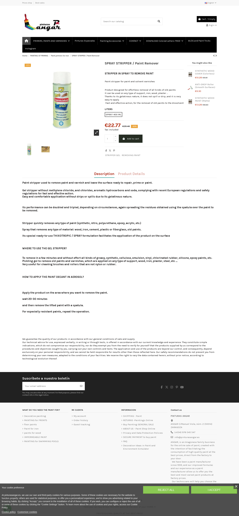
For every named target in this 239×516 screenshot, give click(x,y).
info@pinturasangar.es (187, 437)
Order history (81, 420)
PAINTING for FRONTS (35, 420)
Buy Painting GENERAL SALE (138, 424)
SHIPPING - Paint (132, 416)
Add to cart (130, 138)
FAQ (125, 441)
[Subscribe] (81, 386)
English (211, 3)
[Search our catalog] (158, 21)
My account (80, 416)
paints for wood (32, 432)
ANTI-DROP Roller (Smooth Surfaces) (205, 86)
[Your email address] (50, 386)
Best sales (40, 3)
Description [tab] (104, 174)
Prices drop (27, 3)
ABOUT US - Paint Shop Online (139, 428)
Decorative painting (35, 416)
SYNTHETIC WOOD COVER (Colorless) (204, 72)
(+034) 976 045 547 (184, 432)
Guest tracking (82, 424)
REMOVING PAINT (131, 155)
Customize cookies (27, 512)
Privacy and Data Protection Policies (143, 432)
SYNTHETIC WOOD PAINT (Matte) (204, 99)
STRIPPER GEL (112, 155)
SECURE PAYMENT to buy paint (139, 437)
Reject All (166, 490)
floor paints (30, 424)
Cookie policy (9, 512)
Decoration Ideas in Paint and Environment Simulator (139, 447)
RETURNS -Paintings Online (138, 420)
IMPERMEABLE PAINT (35, 437)
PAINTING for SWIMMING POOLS (41, 441)
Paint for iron (31, 428)
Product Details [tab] (131, 174)
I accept (214, 490)
